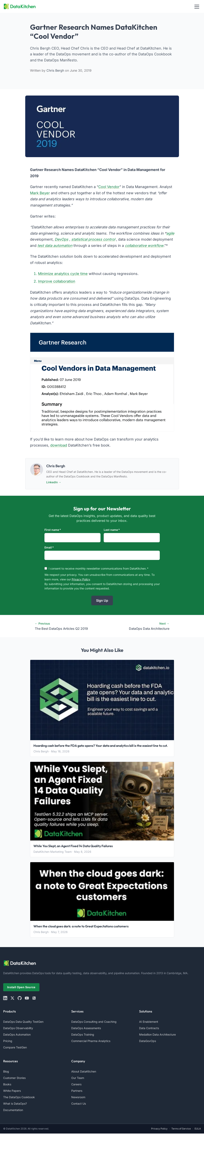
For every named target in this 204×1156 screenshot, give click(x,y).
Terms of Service (181, 1128)
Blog (6, 1071)
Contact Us (78, 1103)
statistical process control (93, 239)
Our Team (77, 1078)
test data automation (54, 245)
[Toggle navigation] (197, 6)
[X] (12, 998)
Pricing (7, 1041)
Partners (76, 1090)
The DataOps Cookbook (19, 1097)
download (58, 445)
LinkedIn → (53, 482)
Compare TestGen (15, 1047)
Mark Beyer (40, 193)
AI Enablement (148, 1021)
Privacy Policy (81, 579)
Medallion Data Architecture (157, 1034)
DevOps (61, 239)
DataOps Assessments (86, 1028)
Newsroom (78, 1097)
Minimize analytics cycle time (63, 274)
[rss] (34, 998)
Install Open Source (21, 987)
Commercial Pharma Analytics (90, 1041)
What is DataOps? (15, 1103)
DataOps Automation (17, 1034)
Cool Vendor (109, 187)
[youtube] (27, 998)
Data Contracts (149, 1028)
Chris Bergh (55, 70)
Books (7, 1084)
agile (170, 233)
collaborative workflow (144, 245)
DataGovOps (147, 1041)
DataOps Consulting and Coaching (94, 1021)
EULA (198, 1128)
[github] (20, 998)
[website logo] (102, 963)
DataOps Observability (18, 1028)
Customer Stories (14, 1078)
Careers (76, 1084)
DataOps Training (82, 1034)
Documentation (13, 1110)
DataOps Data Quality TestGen (23, 1021)
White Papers (12, 1090)
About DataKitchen (83, 1071)
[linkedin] (5, 998)
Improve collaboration (56, 281)
